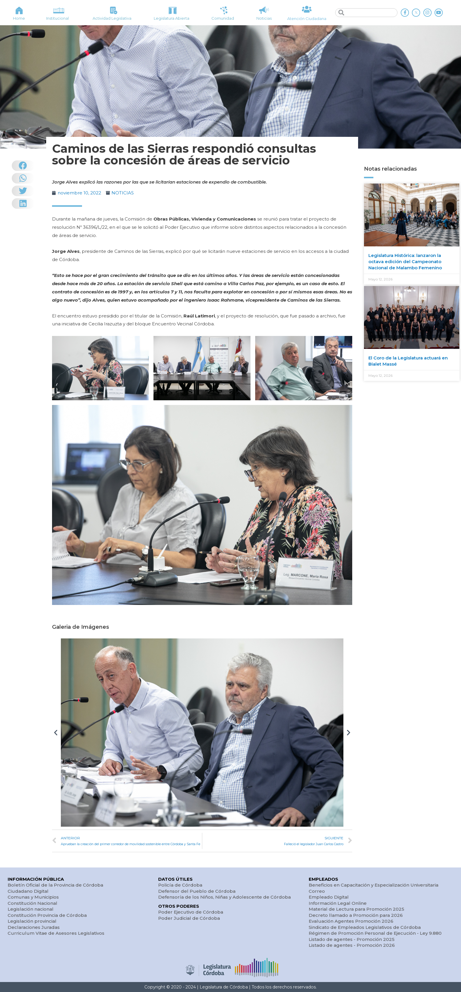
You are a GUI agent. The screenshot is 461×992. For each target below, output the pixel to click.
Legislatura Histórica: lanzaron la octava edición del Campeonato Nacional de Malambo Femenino (405, 261)
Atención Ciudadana (306, 18)
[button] (55, 732)
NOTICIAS (122, 193)
